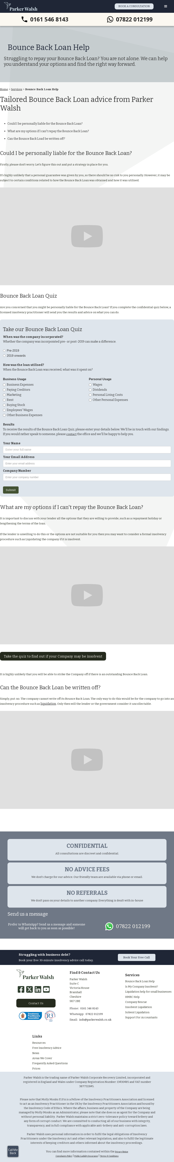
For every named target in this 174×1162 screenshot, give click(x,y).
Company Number (17, 471)
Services (16, 89)
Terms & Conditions (109, 1156)
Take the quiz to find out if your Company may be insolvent (53, 656)
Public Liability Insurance (86, 1156)
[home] (21, 6)
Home (4, 89)
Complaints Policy (64, 1156)
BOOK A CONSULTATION (134, 6)
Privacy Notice (121, 1152)
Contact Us (36, 1003)
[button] (165, 6)
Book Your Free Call (136, 957)
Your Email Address (19, 457)
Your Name (11, 443)
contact (71, 434)
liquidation (48, 703)
